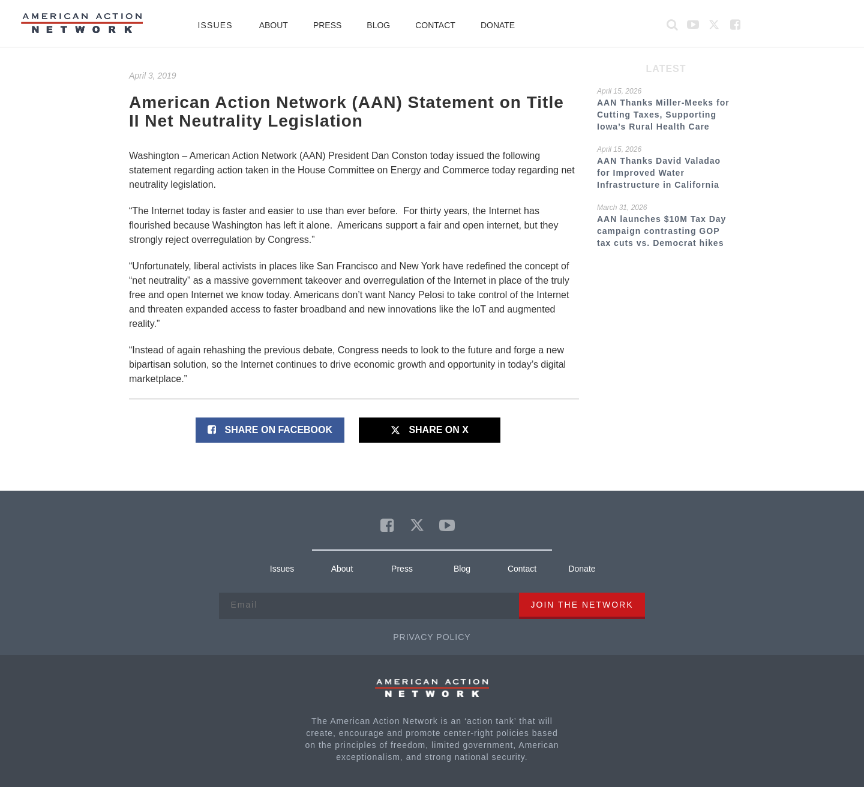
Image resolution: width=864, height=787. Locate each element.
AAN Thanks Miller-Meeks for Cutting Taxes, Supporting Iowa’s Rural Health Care (663, 114)
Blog (378, 25)
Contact (435, 25)
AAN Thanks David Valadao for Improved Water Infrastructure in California (659, 173)
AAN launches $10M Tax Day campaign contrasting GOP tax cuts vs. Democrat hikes (661, 231)
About (273, 25)
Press (327, 25)
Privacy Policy (431, 637)
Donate (498, 25)
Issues (215, 25)
